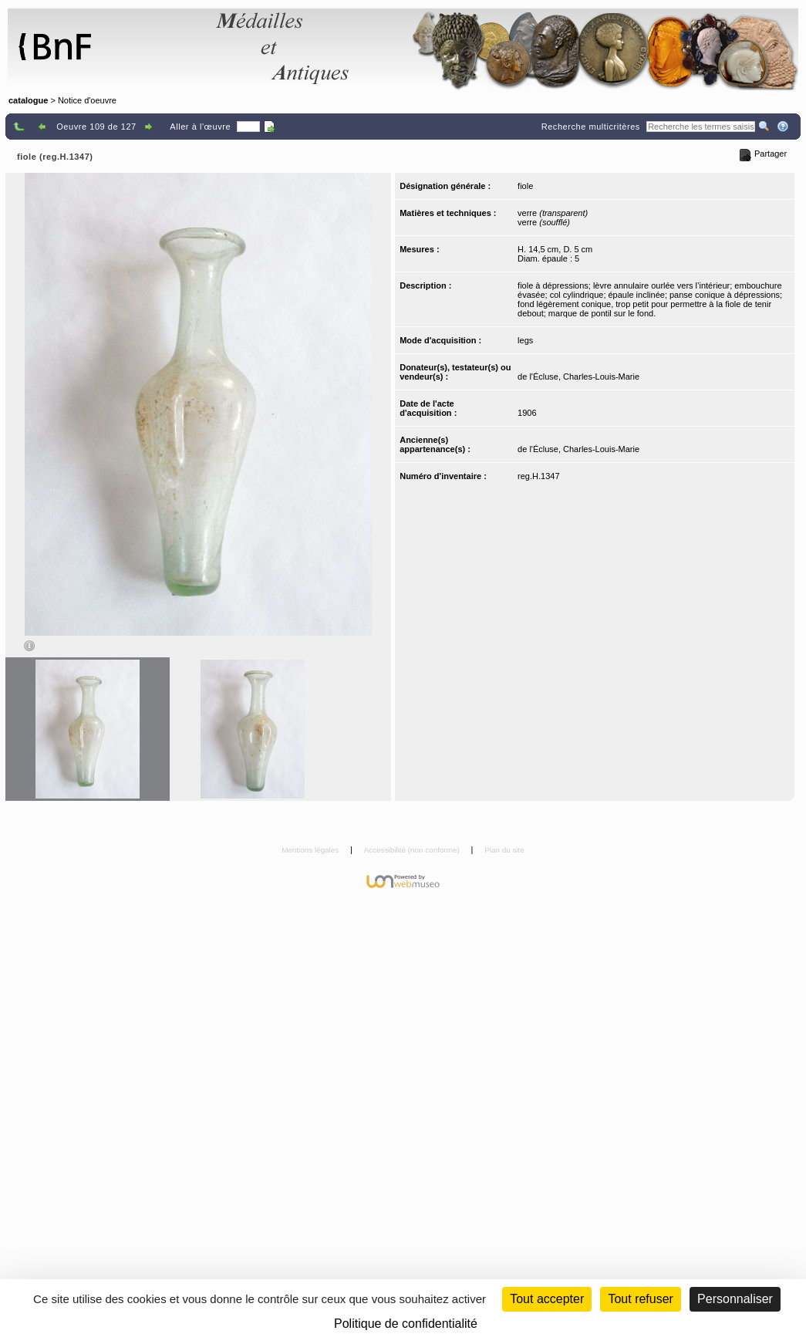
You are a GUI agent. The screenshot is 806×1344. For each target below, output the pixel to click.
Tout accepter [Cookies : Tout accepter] (547, 1298)
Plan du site (504, 850)
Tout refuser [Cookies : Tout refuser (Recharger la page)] (640, 1298)
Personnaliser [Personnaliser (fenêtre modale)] (735, 1298)
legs (525, 340)
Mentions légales (311, 850)
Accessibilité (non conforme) (413, 850)
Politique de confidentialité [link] (405, 1323)
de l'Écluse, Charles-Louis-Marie (578, 376)
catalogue (28, 100)
